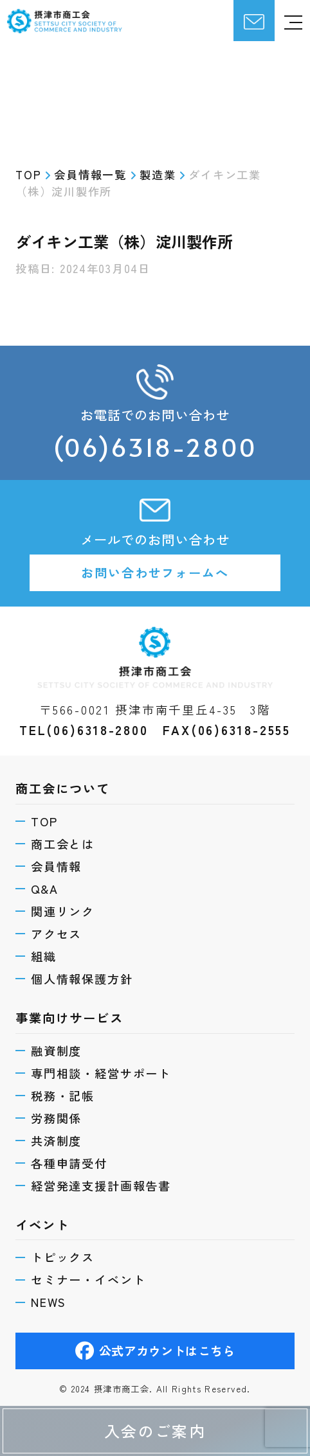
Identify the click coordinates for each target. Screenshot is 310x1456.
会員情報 (56, 864)
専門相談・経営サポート (101, 1071)
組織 (44, 954)
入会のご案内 (155, 1430)
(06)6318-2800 (155, 447)
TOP (44, 818)
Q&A (45, 886)
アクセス (56, 931)
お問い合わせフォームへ (155, 573)
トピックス (63, 1256)
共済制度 (56, 1140)
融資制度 (56, 1049)
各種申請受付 (69, 1162)
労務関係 (56, 1116)
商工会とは (63, 841)
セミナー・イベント (88, 1279)
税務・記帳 (63, 1094)
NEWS (48, 1301)
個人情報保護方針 (82, 977)
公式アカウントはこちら (155, 1351)
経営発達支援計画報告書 (101, 1184)
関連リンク (63, 909)
